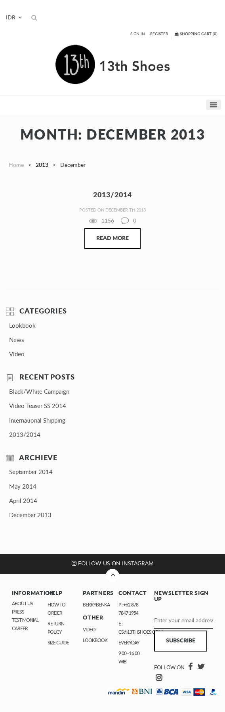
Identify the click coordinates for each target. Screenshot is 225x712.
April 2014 (23, 501)
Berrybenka (96, 604)
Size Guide (58, 642)
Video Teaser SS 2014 (37, 406)
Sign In (137, 34)
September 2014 (31, 472)
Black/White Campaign (39, 392)
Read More (112, 238)
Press (18, 612)
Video (17, 354)
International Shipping (37, 421)
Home (16, 165)
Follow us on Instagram (113, 564)
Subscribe (180, 641)
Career (20, 628)
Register (159, 34)
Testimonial (25, 620)
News (16, 340)
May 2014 (22, 487)
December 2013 (30, 515)
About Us (22, 603)
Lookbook (22, 326)
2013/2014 (24, 435)
